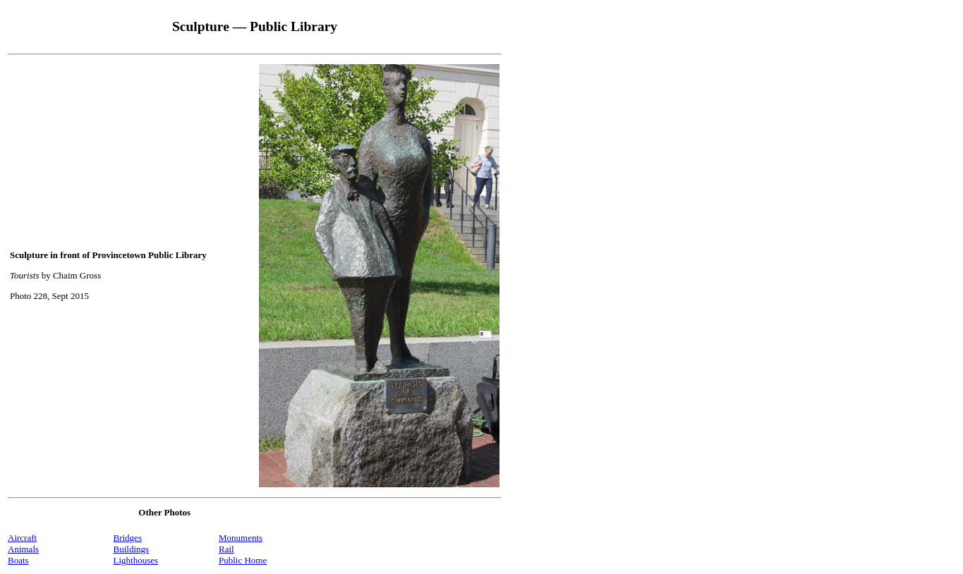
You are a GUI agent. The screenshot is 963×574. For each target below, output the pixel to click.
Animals (23, 549)
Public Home (243, 560)
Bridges (128, 537)
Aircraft (22, 537)
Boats (18, 560)
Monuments (240, 537)
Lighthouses (136, 560)
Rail (226, 549)
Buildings (132, 549)
